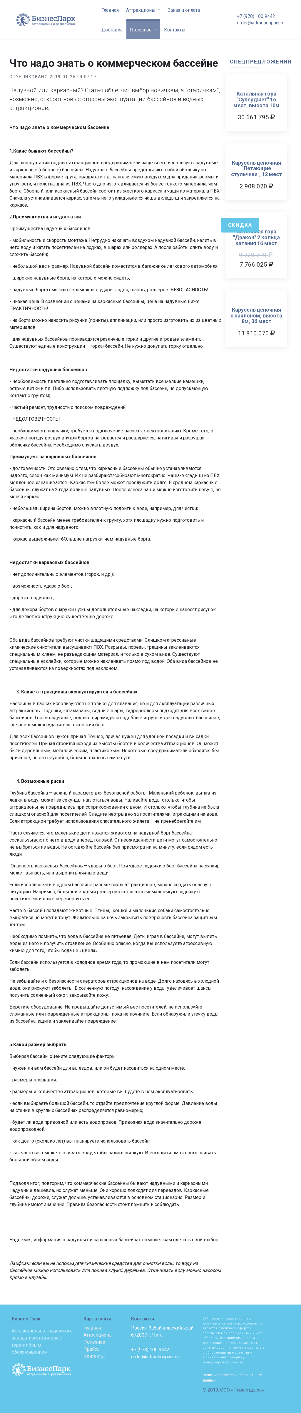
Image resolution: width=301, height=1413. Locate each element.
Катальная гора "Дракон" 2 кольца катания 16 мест (256, 237)
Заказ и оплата (184, 10)
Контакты (174, 30)
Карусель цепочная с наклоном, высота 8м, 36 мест (256, 315)
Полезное (141, 30)
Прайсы (92, 1349)
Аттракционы (141, 10)
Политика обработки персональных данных (232, 1377)
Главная (110, 10)
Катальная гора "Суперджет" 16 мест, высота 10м (256, 99)
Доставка (112, 30)
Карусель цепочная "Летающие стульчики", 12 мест (256, 168)
